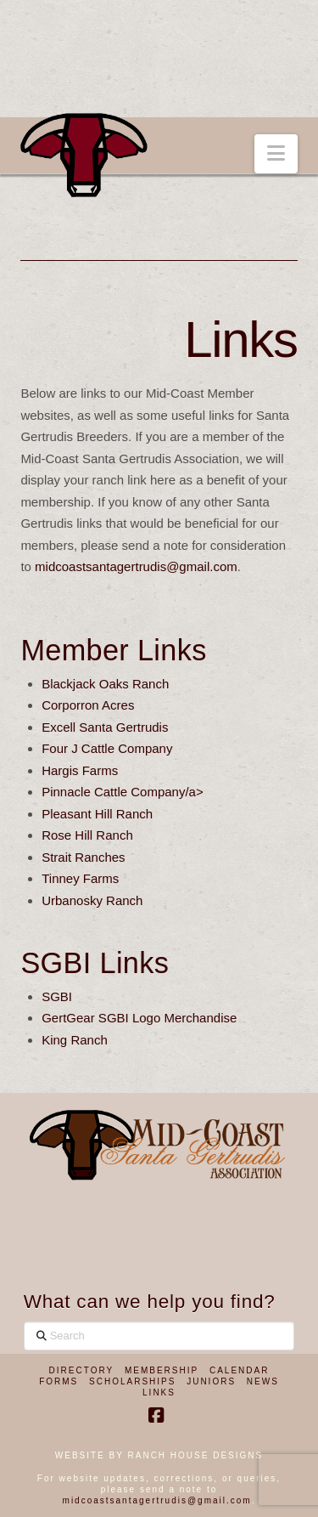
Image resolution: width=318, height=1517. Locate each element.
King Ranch (75, 1040)
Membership (161, 1370)
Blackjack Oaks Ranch (105, 683)
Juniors (211, 1381)
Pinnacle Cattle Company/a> (123, 791)
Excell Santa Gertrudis (105, 727)
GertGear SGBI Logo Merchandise (139, 1017)
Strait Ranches (83, 857)
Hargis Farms (80, 770)
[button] (276, 154)
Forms (58, 1381)
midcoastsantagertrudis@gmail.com (136, 566)
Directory (81, 1370)
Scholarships (132, 1381)
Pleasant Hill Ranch (97, 814)
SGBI (57, 996)
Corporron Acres (88, 705)
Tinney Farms (80, 878)
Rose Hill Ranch (87, 835)
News (263, 1381)
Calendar (239, 1370)
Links (159, 1392)
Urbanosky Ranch (92, 900)
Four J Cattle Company (107, 748)
